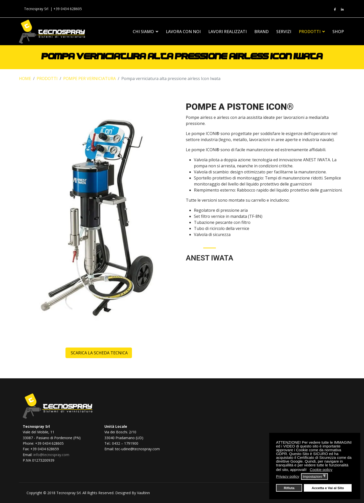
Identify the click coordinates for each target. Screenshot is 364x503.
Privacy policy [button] (287, 476)
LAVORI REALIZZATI (227, 31)
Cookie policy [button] (321, 469)
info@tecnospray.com (51, 454)
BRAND (261, 31)
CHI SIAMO (143, 31)
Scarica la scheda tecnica (99, 353)
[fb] (335, 9)
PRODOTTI (310, 31)
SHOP (338, 31)
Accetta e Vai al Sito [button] (328, 488)
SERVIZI (283, 31)
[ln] (342, 9)
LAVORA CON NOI (183, 31)
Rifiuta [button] (289, 488)
